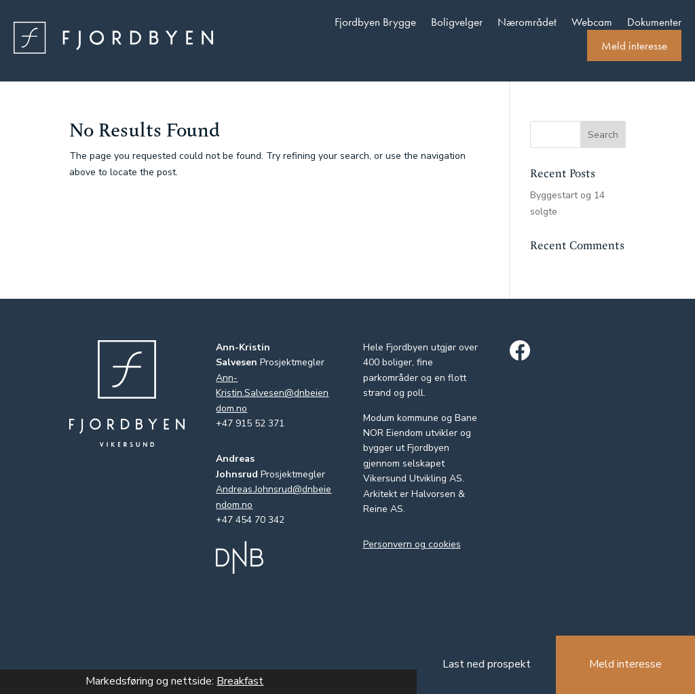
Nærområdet (527, 21)
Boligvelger (457, 21)
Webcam (591, 21)
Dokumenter (654, 21)
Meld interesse (634, 45)
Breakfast (240, 681)
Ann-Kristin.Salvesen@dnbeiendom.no (272, 393)
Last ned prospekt (487, 664)
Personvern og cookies (412, 544)
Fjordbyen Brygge (375, 21)
